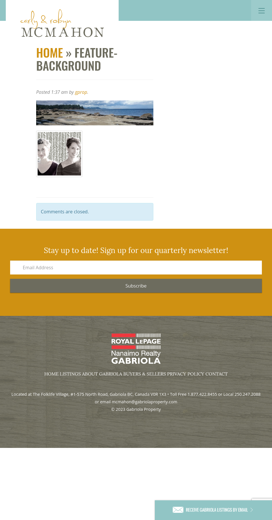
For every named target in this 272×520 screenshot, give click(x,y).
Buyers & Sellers (144, 374)
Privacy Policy (185, 374)
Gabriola (110, 374)
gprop (81, 92)
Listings (70, 374)
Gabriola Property (62, 23)
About (90, 374)
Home (49, 52)
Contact (216, 374)
